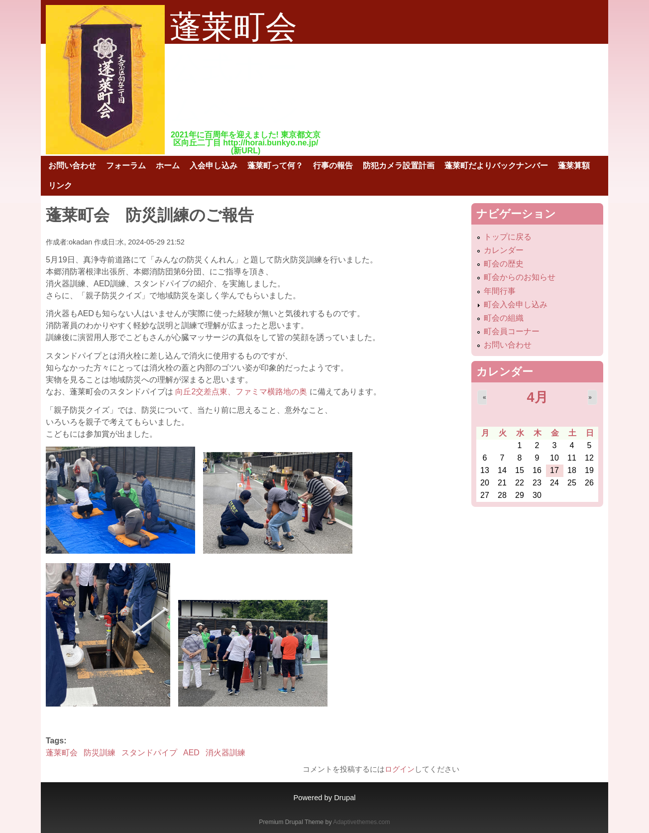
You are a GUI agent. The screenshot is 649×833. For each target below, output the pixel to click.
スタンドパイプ (149, 752)
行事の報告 (333, 165)
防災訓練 (99, 752)
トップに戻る (508, 237)
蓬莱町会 (62, 752)
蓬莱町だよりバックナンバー (496, 165)
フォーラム (126, 165)
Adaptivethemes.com (361, 822)
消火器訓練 (225, 752)
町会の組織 (504, 318)
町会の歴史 (504, 263)
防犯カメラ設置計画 (398, 165)
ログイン (400, 769)
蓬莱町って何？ (275, 165)
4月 (537, 397)
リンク (60, 185)
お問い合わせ (72, 165)
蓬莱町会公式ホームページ (235, 68)
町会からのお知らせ (519, 277)
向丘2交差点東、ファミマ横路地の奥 (242, 391)
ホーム (168, 165)
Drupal (344, 798)
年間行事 (500, 291)
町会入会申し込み (515, 304)
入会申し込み (213, 165)
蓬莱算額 (574, 165)
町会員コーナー (512, 331)
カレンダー (504, 250)
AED (191, 752)
